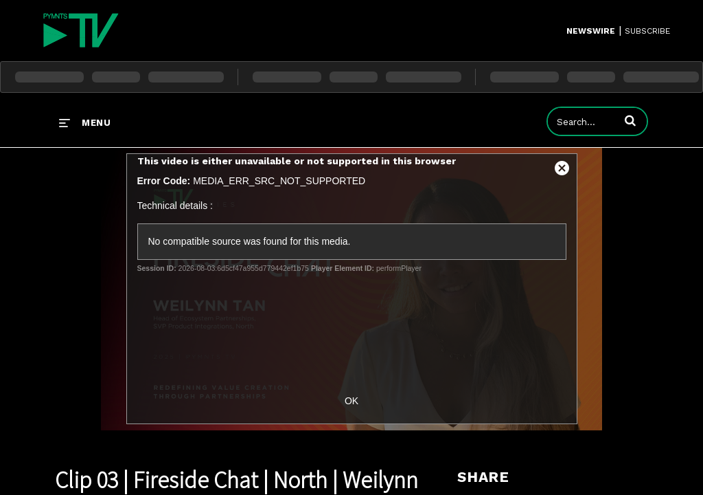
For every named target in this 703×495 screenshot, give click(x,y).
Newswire (590, 31)
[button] (630, 120)
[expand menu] (85, 122)
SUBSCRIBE (647, 31)
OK (351, 400)
